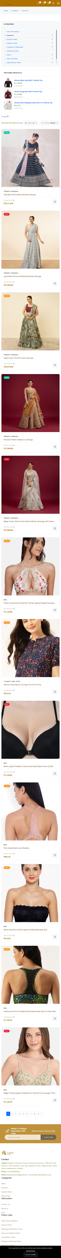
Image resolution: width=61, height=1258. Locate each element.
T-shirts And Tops (12, 681)
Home (6, 11)
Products (15, 11)
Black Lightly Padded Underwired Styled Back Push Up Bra (28, 766)
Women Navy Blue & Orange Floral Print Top (22, 685)
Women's (10, 35)
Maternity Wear (13, 51)
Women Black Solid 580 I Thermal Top (28, 80)
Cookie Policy (30, 1251)
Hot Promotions (13, 32)
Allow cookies (30, 1255)
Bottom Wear (12, 39)
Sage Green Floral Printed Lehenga (18, 358)
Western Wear (12, 43)
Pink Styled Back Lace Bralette (16, 848)
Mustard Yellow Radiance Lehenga (18, 440)
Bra (5, 600)
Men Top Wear (12, 59)
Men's (9, 55)
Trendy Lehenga (11, 191)
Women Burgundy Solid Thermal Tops (28, 92)
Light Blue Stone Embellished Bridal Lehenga (22, 276)
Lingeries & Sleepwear (15, 47)
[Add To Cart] (54, 201)
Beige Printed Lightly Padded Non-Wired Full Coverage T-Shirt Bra (31, 1093)
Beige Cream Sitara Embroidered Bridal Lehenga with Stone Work (31, 521)
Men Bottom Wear (14, 63)
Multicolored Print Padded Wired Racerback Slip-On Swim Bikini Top (32, 1011)
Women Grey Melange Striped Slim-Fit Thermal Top (33, 103)
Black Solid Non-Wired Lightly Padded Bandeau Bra (25, 930)
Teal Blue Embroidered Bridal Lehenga (20, 195)
